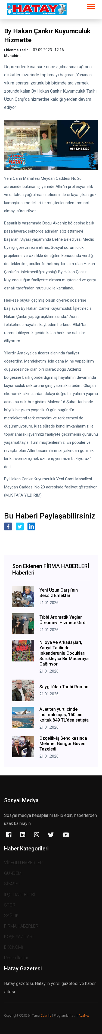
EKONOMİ (13, 947)
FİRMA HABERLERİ (21, 926)
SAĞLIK (11, 915)
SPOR (9, 905)
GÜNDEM (12, 873)
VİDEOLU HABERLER (23, 862)
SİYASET (12, 883)
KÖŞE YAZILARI (19, 936)
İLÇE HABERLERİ (19, 894)
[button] (90, 5)
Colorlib (46, 1015)
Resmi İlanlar (16, 957)
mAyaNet (82, 1015)
